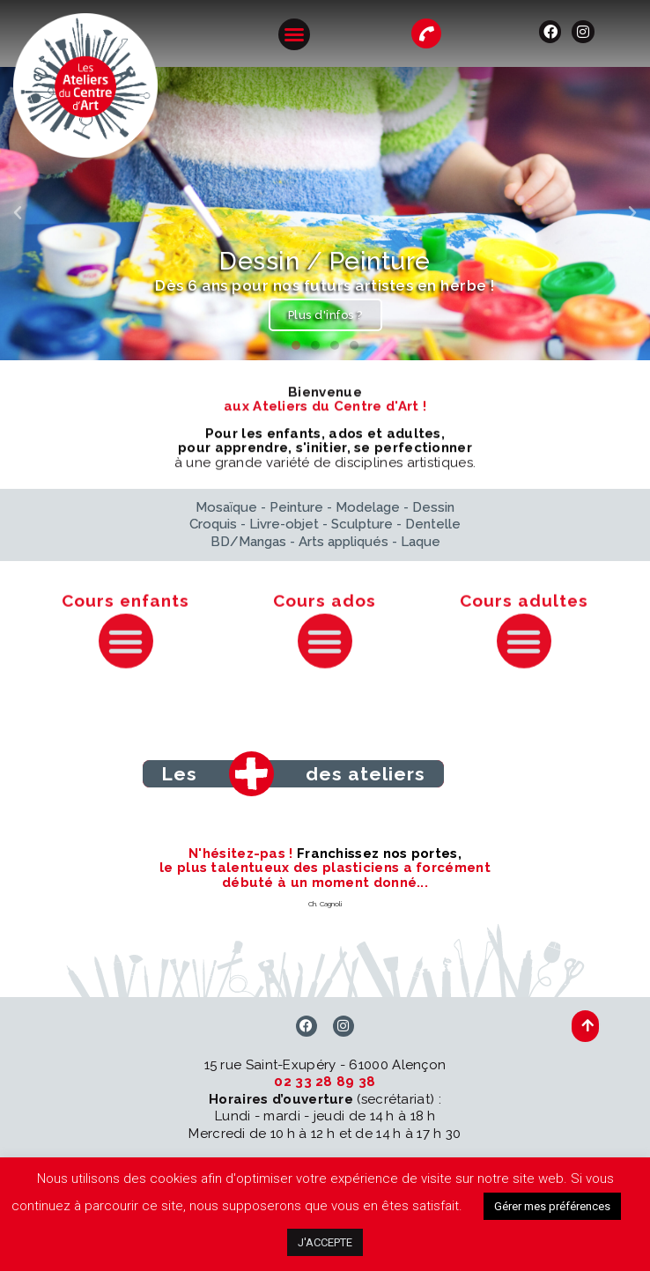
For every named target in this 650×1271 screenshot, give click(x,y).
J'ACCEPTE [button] (325, 1242)
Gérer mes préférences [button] (552, 1206)
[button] (294, 34)
